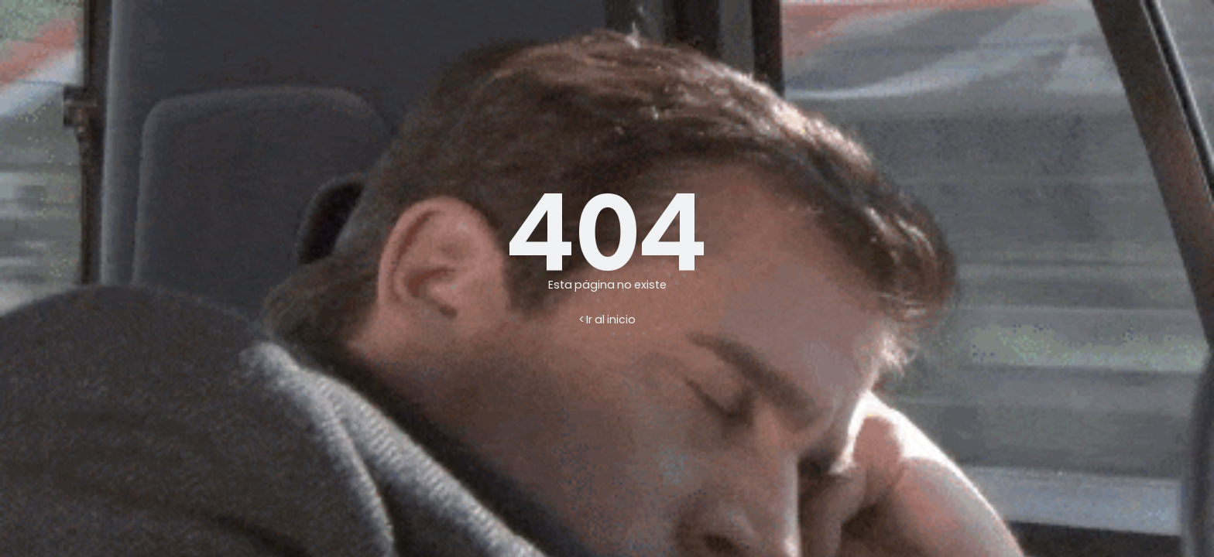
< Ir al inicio (607, 319)
